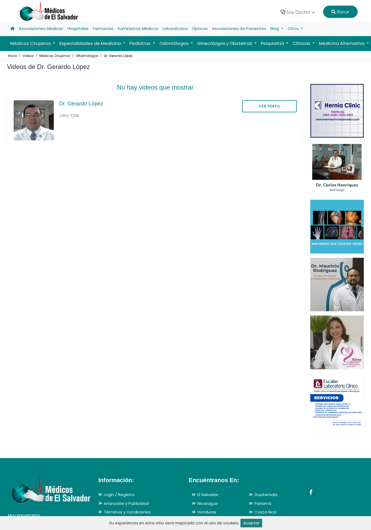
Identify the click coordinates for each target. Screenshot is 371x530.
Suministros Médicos (138, 28)
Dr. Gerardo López (118, 55)
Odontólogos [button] (174, 43)
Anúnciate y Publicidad (126, 503)
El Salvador (208, 494)
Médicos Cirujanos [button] (31, 43)
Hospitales (78, 28)
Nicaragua (207, 503)
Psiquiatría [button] (273, 43)
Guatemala (265, 494)
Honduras (206, 512)
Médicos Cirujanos (54, 55)
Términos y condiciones (127, 512)
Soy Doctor (298, 12)
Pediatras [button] (140, 43)
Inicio (12, 55)
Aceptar (251, 523)
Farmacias (103, 28)
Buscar (340, 11)
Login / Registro (119, 494)
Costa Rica (265, 512)
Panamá (262, 503)
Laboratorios (175, 28)
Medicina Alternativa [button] (342, 43)
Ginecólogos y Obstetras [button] (225, 43)
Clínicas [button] (302, 43)
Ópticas (200, 28)
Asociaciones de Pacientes (239, 28)
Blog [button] (275, 28)
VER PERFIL (269, 106)
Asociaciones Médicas (41, 28)
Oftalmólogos (87, 55)
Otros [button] (294, 28)
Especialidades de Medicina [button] (90, 43)
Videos (28, 55)
